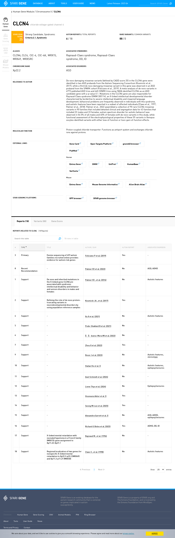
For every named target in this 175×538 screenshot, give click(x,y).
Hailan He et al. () (93, 366)
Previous (86, 470)
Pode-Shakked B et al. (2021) (98, 326)
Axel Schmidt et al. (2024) (96, 377)
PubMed (73, 151)
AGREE (155, 533)
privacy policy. (128, 533)
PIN (77, 515)
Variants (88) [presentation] (40, 221)
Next (100, 470)
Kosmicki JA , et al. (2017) (96, 301)
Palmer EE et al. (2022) (95, 269)
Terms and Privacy (11, 528)
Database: (8, 515)
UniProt (112, 164)
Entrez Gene (75, 164)
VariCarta (73, 171)
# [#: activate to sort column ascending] (16, 247)
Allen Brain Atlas (137, 185)
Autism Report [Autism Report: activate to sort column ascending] (129, 247)
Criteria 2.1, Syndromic (36, 38)
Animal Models (64, 515)
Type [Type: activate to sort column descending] (24, 247)
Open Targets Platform (100, 144)
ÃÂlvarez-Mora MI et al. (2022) (100, 336)
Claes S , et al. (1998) (94, 452)
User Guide (78, 3)
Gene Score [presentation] (57, 221)
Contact (27, 528)
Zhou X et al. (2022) (93, 346)
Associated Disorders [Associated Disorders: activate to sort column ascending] (157, 247)
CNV (51, 515)
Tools (64, 3)
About (52, 3)
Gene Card (74, 144)
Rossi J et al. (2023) (93, 355)
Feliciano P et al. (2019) (95, 256)
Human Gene (22, 515)
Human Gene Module (23, 12)
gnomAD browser (131, 144)
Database (38, 3)
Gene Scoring (38, 515)
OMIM (94, 164)
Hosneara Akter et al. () (95, 396)
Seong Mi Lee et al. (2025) (96, 406)
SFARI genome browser (104, 198)
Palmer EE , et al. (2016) (95, 280)
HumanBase (132, 164)
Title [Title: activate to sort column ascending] (50, 247)
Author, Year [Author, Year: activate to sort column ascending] (91, 247)
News (92, 3)
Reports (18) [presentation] (23, 221)
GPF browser (75, 198)
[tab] (22, 221)
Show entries (161, 470)
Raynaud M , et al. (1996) (96, 436)
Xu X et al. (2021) (92, 317)
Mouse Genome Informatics (105, 185)
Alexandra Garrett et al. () (96, 416)
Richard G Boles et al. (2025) (97, 427)
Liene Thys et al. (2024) (95, 387)
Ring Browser (90, 515)
